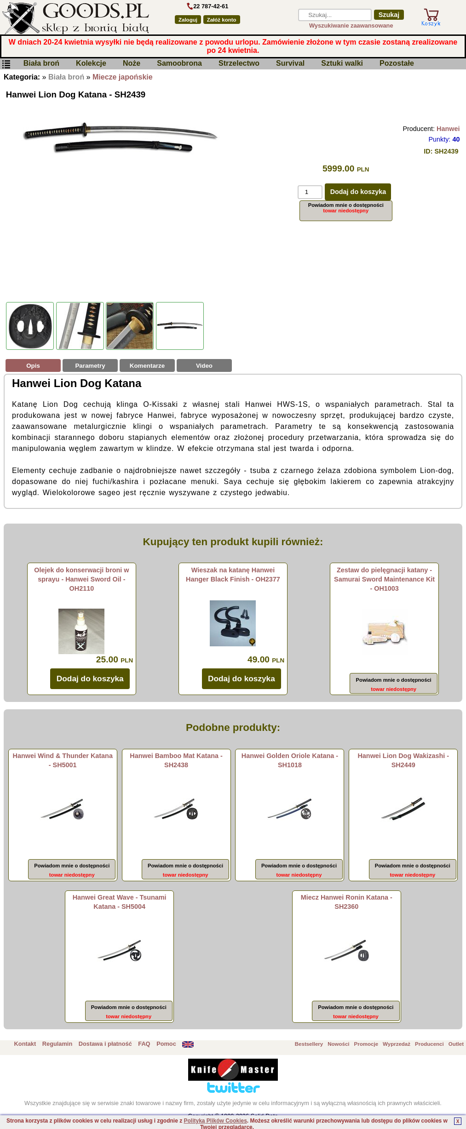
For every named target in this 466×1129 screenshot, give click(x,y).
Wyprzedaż (396, 1044)
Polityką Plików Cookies (215, 1121)
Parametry (90, 365)
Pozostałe (397, 64)
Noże (131, 64)
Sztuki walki (342, 64)
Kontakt (25, 1043)
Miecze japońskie (122, 77)
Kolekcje (91, 64)
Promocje (366, 1044)
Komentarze (147, 365)
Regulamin (57, 1043)
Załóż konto (221, 20)
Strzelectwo (239, 64)
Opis (33, 365)
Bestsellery (309, 1044)
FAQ (144, 1043)
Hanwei (448, 128)
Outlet (456, 1044)
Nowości (338, 1044)
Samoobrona (179, 64)
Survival (290, 64)
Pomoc (166, 1043)
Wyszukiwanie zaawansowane (351, 25)
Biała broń (41, 64)
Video (204, 365)
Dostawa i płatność (105, 1043)
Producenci (429, 1044)
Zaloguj (187, 20)
